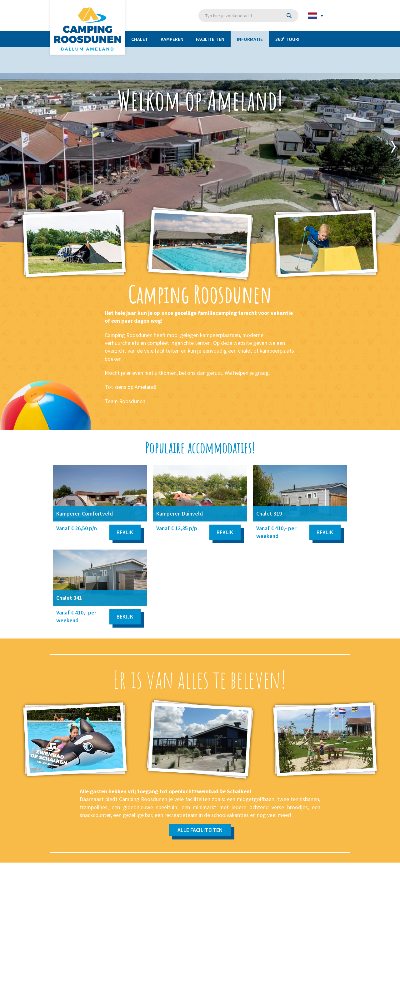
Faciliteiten (210, 39)
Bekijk (125, 532)
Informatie (250, 39)
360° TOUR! (287, 39)
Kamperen (172, 39)
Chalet (139, 39)
